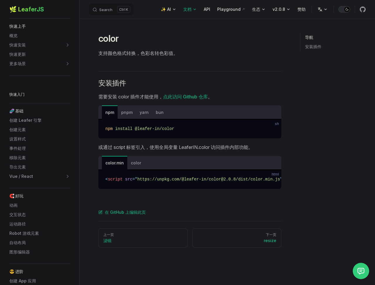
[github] (362, 9)
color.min (114, 162)
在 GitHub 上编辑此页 (122, 212)
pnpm (127, 112)
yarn (144, 112)
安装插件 (313, 46)
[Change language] (322, 9)
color (136, 162)
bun (160, 112)
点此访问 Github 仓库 (185, 97)
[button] (39, 26)
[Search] (111, 9)
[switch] (344, 9)
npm (109, 112)
